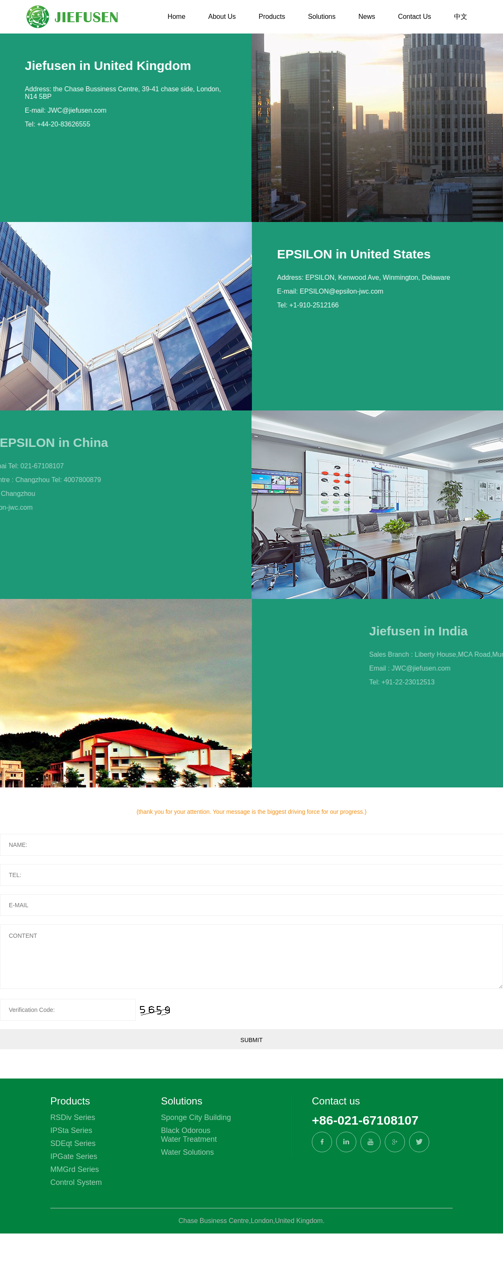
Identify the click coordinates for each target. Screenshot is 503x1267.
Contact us (336, 1101)
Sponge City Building (196, 1117)
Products (272, 16)
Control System (76, 1182)
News (366, 16)
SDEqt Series (73, 1143)
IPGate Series (73, 1156)
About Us (222, 16)
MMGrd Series (74, 1169)
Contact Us (414, 16)
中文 (460, 16)
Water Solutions (187, 1152)
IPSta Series (71, 1130)
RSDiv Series (72, 1117)
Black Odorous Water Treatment (189, 1134)
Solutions (322, 16)
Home (177, 16)
